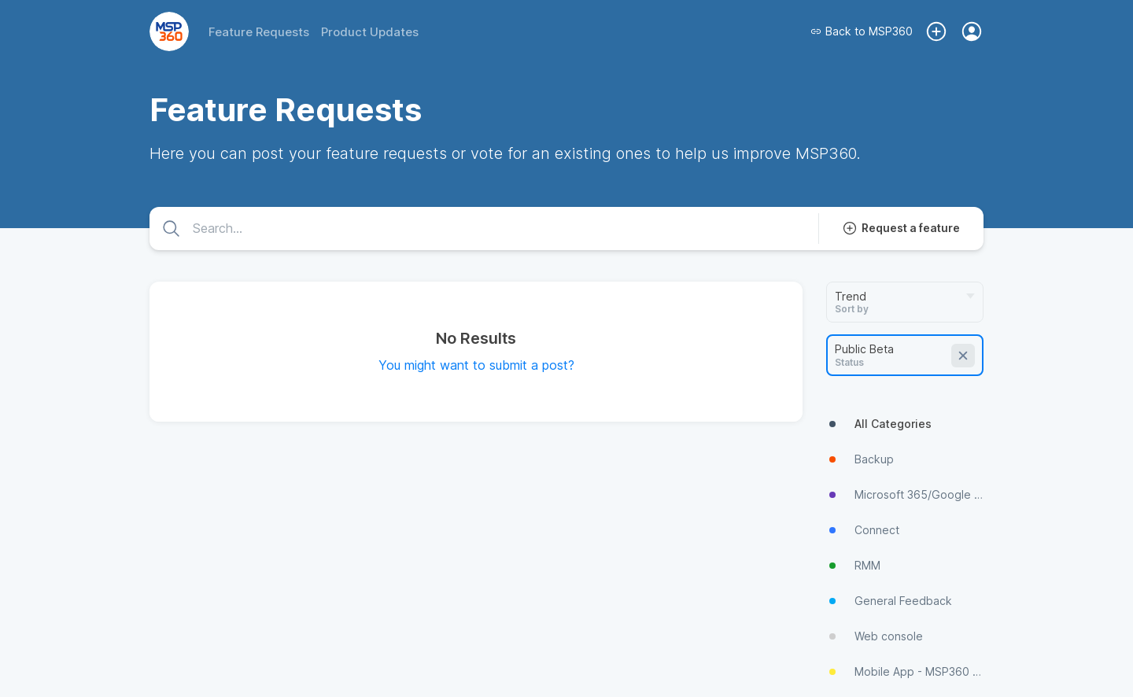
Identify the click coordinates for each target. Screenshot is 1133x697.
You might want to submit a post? (476, 365)
